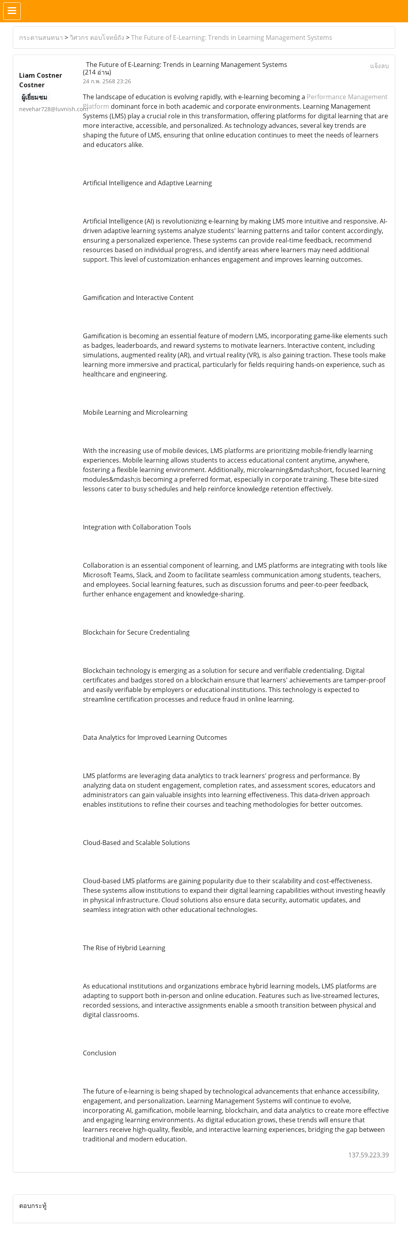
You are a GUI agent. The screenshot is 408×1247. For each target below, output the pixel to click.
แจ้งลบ (379, 65)
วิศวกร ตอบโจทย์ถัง (97, 37)
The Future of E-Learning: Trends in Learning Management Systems (231, 37)
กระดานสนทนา (41, 37)
